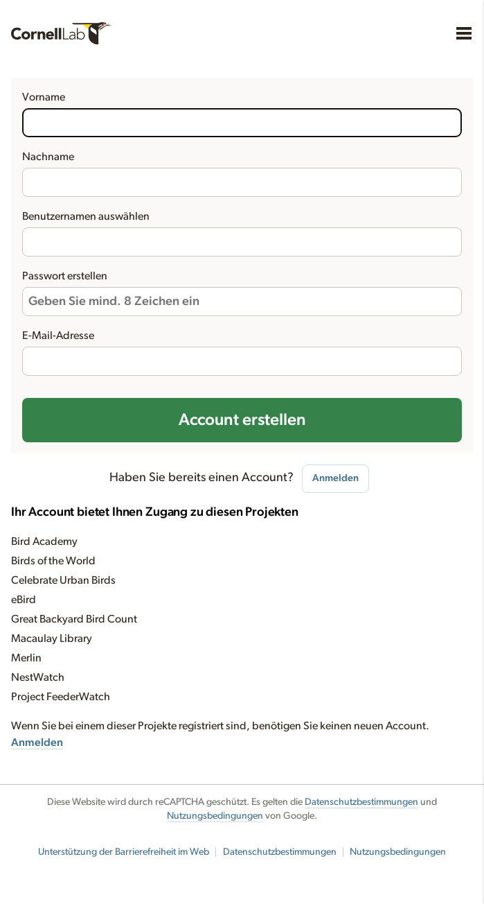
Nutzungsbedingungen (215, 816)
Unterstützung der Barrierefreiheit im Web (123, 852)
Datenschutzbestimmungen (361, 802)
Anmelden (335, 478)
